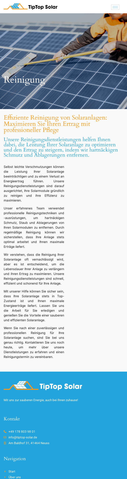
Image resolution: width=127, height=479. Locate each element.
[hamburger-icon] (115, 7)
